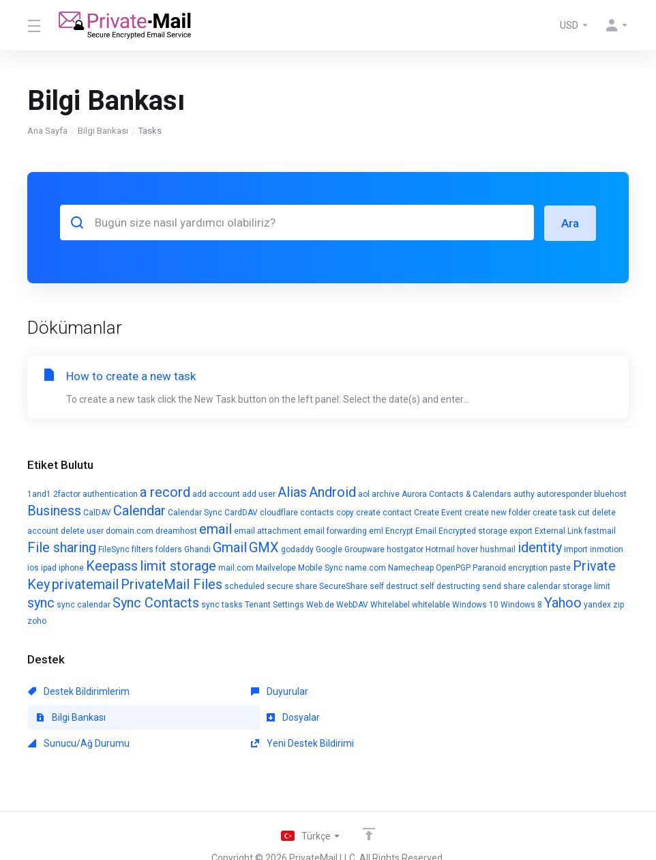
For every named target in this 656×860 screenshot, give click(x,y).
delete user (82, 530)
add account (216, 493)
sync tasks (222, 604)
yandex (597, 604)
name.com (365, 567)
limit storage (178, 565)
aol (364, 493)
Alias (292, 491)
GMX (264, 547)
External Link (558, 530)
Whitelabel (390, 604)
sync (41, 602)
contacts (317, 512)
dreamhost (176, 530)
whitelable (431, 604)
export (521, 530)
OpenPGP (453, 567)
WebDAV (352, 604)
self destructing (450, 585)
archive (386, 493)
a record (165, 491)
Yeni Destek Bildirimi (466, 716)
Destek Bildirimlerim (79, 690)
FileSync (114, 549)
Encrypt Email (410, 530)
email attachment (267, 530)
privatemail (85, 583)
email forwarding (335, 530)
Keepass (112, 565)
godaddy (297, 549)
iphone (71, 567)
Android (332, 491)
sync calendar (83, 604)
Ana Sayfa (47, 131)
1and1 (39, 493)
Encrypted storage (472, 530)
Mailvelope (276, 567)
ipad (49, 567)
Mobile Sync (320, 567)
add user (258, 493)
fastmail (600, 530)
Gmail (230, 547)
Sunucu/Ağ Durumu (272, 716)
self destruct (394, 585)
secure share (292, 585)
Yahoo (563, 602)
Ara (570, 222)
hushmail (498, 549)
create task (554, 512)
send (491, 585)
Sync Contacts (156, 602)
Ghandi (197, 549)
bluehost (610, 493)
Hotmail (440, 549)
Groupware (364, 549)
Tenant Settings (274, 604)
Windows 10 (475, 604)
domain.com (129, 530)
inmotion (606, 549)
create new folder (497, 512)
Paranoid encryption (510, 567)
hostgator (405, 549)
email (215, 528)
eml (376, 530)
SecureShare (343, 585)
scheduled (244, 585)
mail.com (236, 567)
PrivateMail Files (171, 583)
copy (345, 512)
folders (168, 549)
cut (584, 512)
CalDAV (97, 512)
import (576, 549)
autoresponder (564, 493)
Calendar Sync (195, 512)
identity (540, 547)
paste (560, 567)
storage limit (586, 585)
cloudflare (279, 512)
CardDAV (241, 512)
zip (618, 604)
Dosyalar (54, 716)
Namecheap (411, 567)
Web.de (320, 604)
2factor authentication (95, 493)
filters (142, 549)
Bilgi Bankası (103, 131)
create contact (384, 512)
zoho (36, 620)
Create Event (438, 512)
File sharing (61, 547)
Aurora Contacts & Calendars (456, 493)
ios (33, 567)
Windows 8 (521, 604)
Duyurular (250, 690)
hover (467, 549)
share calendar (532, 585)
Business (54, 510)
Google (329, 549)
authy (524, 493)
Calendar (139, 510)
